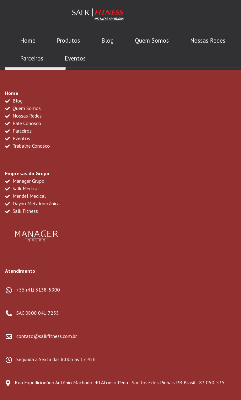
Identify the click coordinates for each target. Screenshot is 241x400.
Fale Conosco (23, 123)
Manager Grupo (25, 181)
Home (27, 40)
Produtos (68, 40)
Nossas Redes (207, 40)
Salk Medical (22, 188)
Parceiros (31, 58)
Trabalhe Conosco (27, 146)
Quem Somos (152, 40)
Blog (107, 40)
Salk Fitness (21, 211)
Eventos (75, 58)
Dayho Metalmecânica (32, 203)
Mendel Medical (25, 196)
